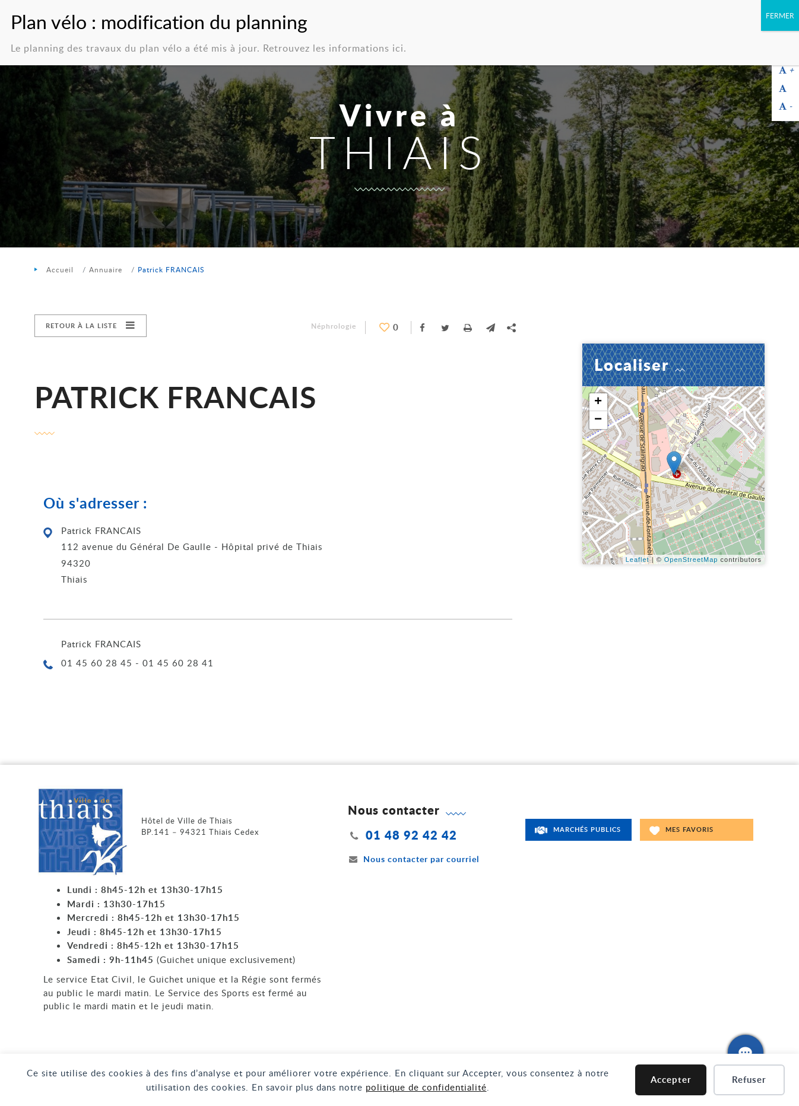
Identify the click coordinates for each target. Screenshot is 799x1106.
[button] (490, 327)
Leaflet (637, 559)
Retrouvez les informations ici (333, 48)
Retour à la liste (81, 325)
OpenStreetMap (691, 559)
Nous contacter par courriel (414, 859)
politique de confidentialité (426, 1087)
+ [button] (598, 402)
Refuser (749, 1079)
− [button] (598, 420)
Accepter (671, 1079)
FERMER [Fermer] (780, 15)
